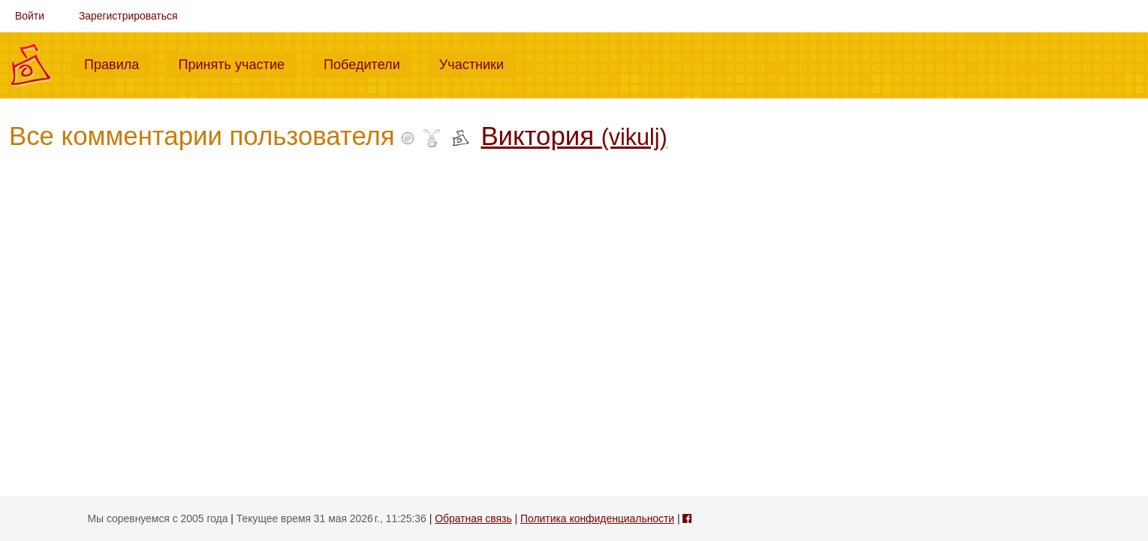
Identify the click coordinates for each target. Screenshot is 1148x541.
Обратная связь (473, 518)
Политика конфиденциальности (597, 518)
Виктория (574, 136)
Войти (29, 16)
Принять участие (237, 63)
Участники (477, 63)
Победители (368, 63)
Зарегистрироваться (128, 16)
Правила (117, 63)
